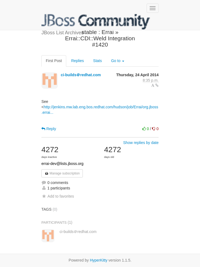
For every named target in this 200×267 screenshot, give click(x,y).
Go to (117, 61)
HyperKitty (99, 260)
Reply (48, 129)
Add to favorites (57, 196)
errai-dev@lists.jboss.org (62, 163)
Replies (77, 61)
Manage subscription (62, 173)
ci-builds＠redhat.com (81, 75)
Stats (97, 61)
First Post (54, 61)
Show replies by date (141, 142)
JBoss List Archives (95, 22)
